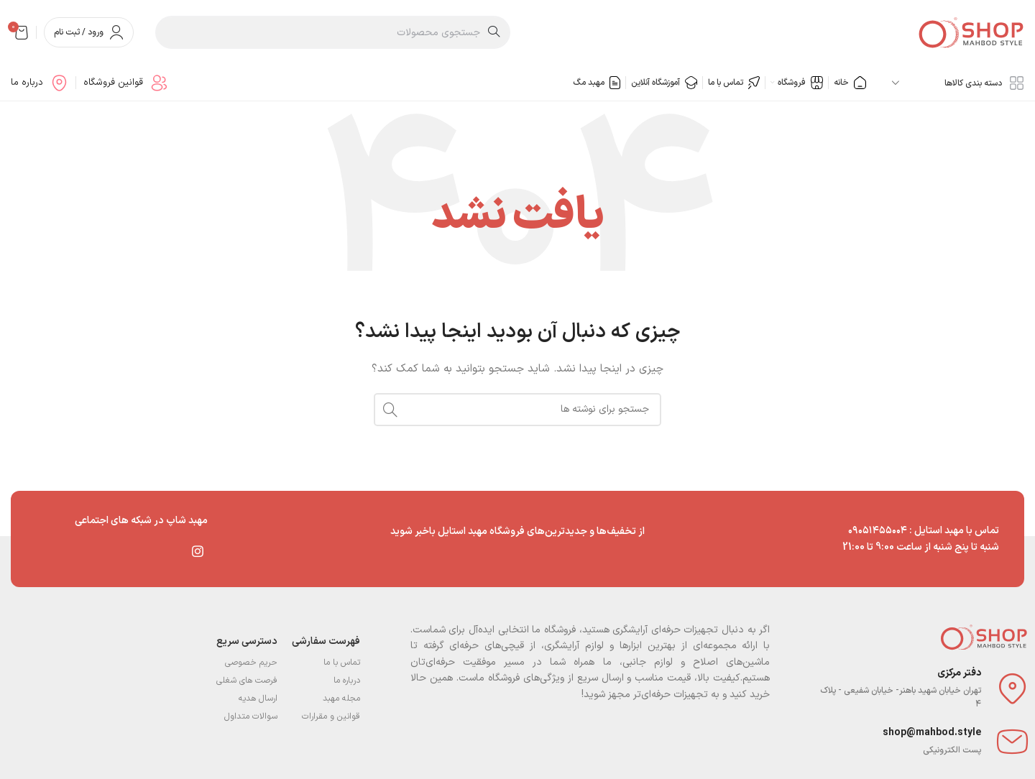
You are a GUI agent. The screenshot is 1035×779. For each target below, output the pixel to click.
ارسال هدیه (258, 698)
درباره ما (347, 680)
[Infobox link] (125, 83)
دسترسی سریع (246, 641)
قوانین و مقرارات (331, 716)
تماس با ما (341, 662)
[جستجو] (332, 32)
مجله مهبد (341, 698)
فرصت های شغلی (246, 680)
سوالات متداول (250, 716)
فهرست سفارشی (326, 641)
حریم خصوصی (251, 662)
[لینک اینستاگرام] (198, 551)
